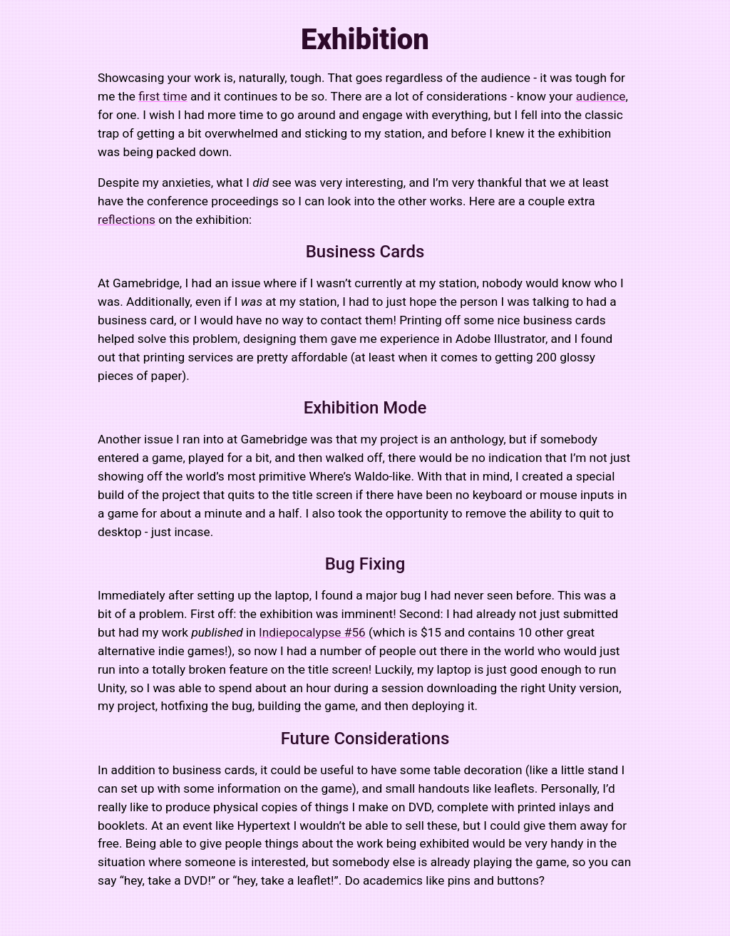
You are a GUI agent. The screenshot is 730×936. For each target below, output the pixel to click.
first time (162, 96)
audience (601, 96)
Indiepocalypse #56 (312, 632)
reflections (126, 219)
